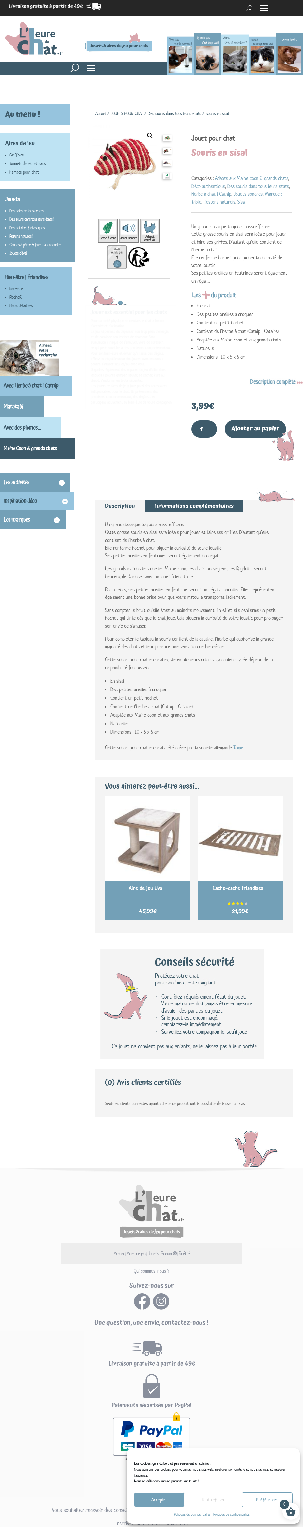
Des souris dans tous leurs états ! (31, 219)
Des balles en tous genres (26, 210)
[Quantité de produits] (204, 427)
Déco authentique (208, 186)
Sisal (241, 201)
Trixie (238, 744)
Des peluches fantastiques (26, 227)
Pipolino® (15, 297)
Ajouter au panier (257, 427)
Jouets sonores (248, 194)
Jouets (12, 199)
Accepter (159, 1500)
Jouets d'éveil (18, 253)
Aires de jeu (20, 143)
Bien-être (16, 288)
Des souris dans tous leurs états (174, 113)
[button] (150, 135)
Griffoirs (16, 155)
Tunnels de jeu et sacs (27, 163)
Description (120, 502)
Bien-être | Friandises (26, 277)
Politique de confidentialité (192, 1514)
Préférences (267, 1500)
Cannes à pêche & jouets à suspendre (34, 245)
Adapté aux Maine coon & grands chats (251, 178)
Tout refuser (213, 1500)
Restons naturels (219, 201)
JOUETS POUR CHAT (127, 113)
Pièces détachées (20, 305)
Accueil (100, 113)
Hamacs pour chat (24, 172)
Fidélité (184, 1249)
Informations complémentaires (194, 502)
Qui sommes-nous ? (151, 1267)
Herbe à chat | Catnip (211, 194)
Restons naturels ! (21, 236)
